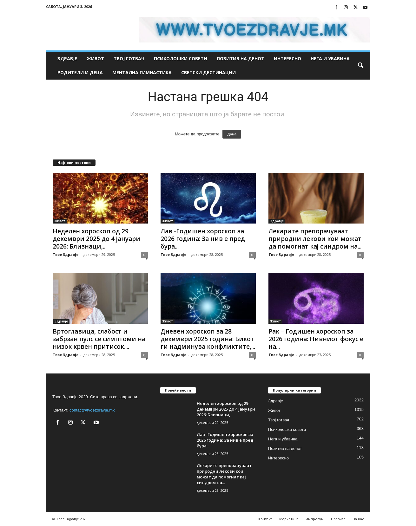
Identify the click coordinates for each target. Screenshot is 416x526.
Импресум (315, 518)
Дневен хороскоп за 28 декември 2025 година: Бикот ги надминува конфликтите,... (208, 339)
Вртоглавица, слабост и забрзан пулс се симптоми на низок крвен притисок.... (99, 339)
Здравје (67, 58)
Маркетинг (288, 518)
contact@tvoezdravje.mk (92, 410)
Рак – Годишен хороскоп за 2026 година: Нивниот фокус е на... (315, 339)
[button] (360, 66)
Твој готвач (129, 58)
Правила (338, 518)
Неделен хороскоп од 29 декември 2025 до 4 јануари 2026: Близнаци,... (96, 238)
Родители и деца (80, 72)
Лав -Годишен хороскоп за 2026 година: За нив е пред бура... (203, 238)
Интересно (287, 58)
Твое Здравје (65, 254)
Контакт (265, 518)
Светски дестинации (208, 72)
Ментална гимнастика (142, 72)
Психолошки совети (180, 58)
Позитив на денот (240, 58)
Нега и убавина (330, 58)
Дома (231, 134)
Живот (95, 58)
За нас (358, 518)
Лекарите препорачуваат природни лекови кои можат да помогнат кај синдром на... (314, 238)
